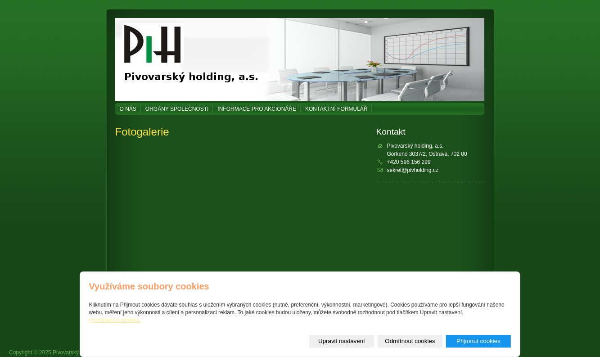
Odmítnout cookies (410, 341)
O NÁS (128, 109)
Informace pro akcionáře (256, 109)
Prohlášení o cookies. (115, 320)
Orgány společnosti (176, 109)
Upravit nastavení (341, 341)
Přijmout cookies (478, 341)
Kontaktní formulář (336, 109)
